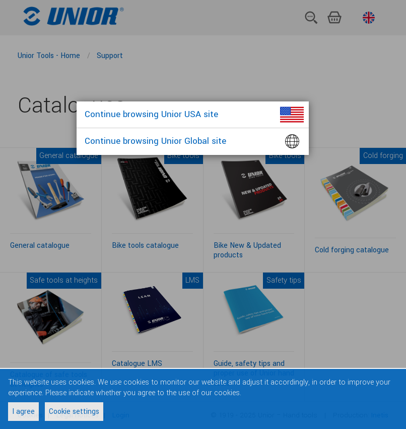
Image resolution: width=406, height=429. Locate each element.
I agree (23, 411)
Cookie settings (74, 411)
